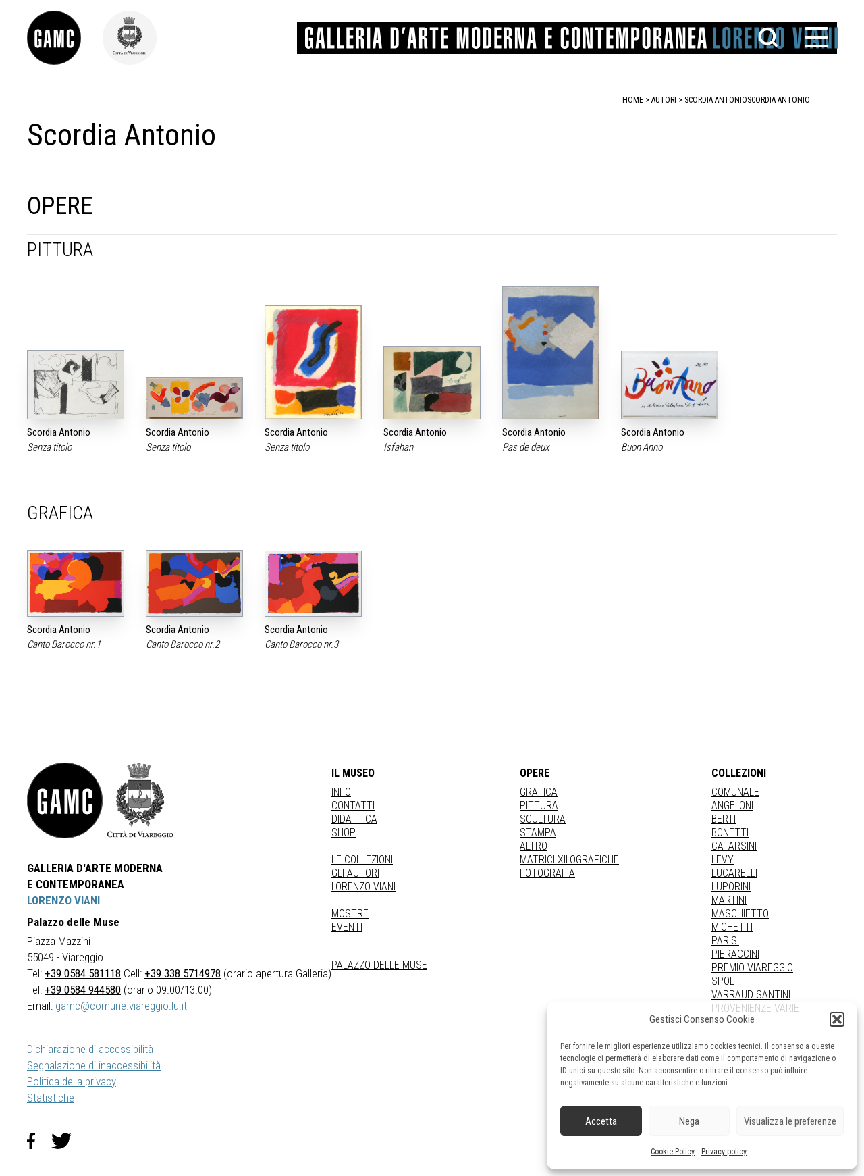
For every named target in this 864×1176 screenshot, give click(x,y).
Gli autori (355, 873)
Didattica (354, 819)
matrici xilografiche (569, 859)
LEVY (722, 859)
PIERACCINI (735, 954)
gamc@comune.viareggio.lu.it (121, 1006)
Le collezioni (362, 859)
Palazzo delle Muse (379, 964)
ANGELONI (732, 805)
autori (663, 100)
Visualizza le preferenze (790, 1121)
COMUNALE (735, 792)
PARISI (725, 940)
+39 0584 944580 (83, 989)
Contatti (353, 805)
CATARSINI (734, 846)
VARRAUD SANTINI (750, 994)
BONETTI (730, 832)
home (632, 100)
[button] (837, 1019)
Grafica (539, 792)
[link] (65, 38)
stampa (538, 832)
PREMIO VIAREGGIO (752, 967)
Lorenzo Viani (363, 886)
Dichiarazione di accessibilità (90, 1049)
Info (341, 792)
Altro (533, 846)
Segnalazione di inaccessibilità (94, 1065)
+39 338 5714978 (182, 973)
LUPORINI (731, 886)
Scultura (543, 819)
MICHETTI (732, 927)
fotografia (547, 873)
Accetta (601, 1121)
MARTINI (729, 900)
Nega (689, 1121)
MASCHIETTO (740, 913)
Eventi (346, 927)
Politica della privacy (71, 1081)
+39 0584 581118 (83, 973)
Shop (343, 832)
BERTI (723, 819)
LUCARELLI (734, 873)
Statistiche (50, 1097)
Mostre (350, 913)
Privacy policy (724, 1151)
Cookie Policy (673, 1151)
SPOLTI (726, 981)
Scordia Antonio (778, 100)
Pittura (539, 805)
